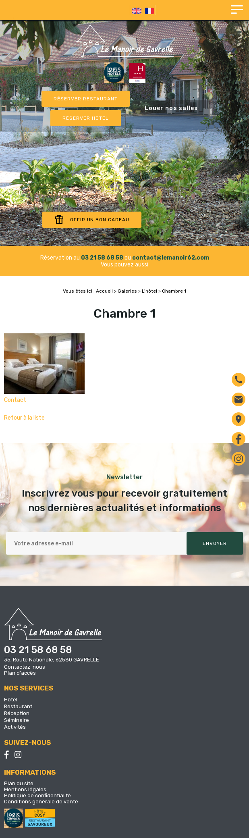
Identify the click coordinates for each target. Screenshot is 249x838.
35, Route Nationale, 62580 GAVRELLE (51, 660)
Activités (15, 727)
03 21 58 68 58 (102, 257)
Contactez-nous (24, 667)
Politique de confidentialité (37, 795)
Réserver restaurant (85, 99)
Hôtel (10, 700)
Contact (15, 400)
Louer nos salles (171, 108)
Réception (16, 713)
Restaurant (18, 706)
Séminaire (16, 720)
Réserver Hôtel (85, 118)
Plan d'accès (20, 673)
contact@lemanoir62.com (170, 257)
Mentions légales (25, 789)
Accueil (104, 291)
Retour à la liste (24, 417)
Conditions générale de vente (41, 801)
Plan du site (18, 783)
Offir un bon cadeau (91, 219)
